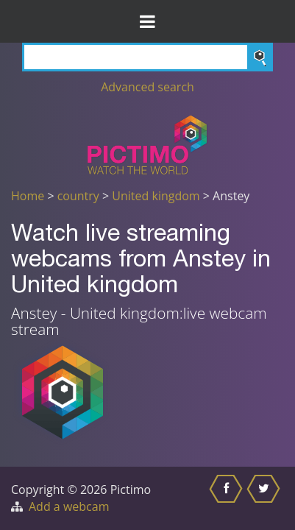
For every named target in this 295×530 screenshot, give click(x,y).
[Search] (147, 57)
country (78, 196)
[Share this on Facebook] (227, 498)
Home (27, 196)
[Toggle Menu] (147, 21)
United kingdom (155, 196)
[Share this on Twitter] (265, 498)
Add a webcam (69, 506)
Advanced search (147, 87)
